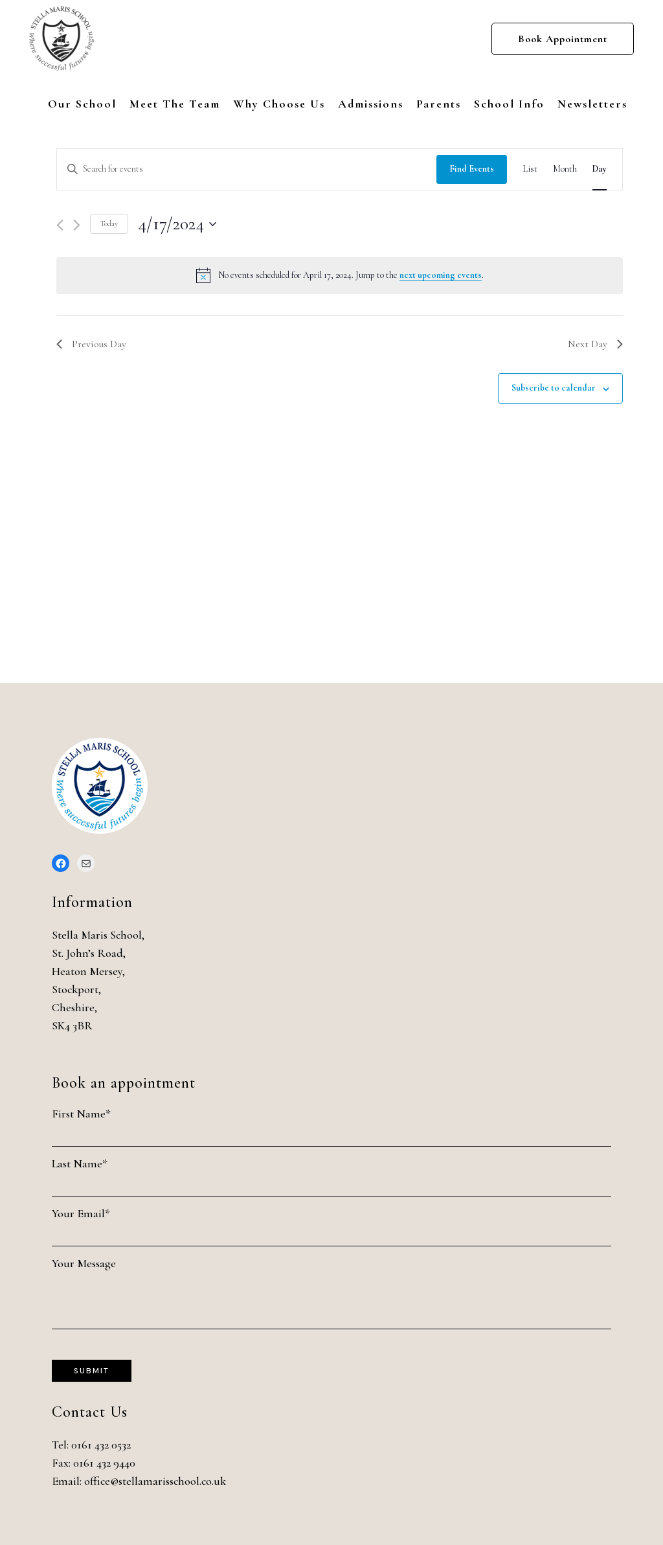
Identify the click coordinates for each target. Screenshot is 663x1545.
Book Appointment (562, 38)
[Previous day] (59, 225)
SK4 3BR (72, 1025)
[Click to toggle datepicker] (177, 224)
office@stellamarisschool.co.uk (155, 1481)
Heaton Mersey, (88, 971)
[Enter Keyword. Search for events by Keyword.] (246, 169)
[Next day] (76, 225)
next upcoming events (440, 274)
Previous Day (91, 344)
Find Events (471, 168)
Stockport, (76, 989)
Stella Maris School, (98, 935)
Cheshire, (74, 1007)
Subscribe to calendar (553, 387)
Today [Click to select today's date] (109, 223)
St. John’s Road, (89, 953)
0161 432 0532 (101, 1444)
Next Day (595, 344)
